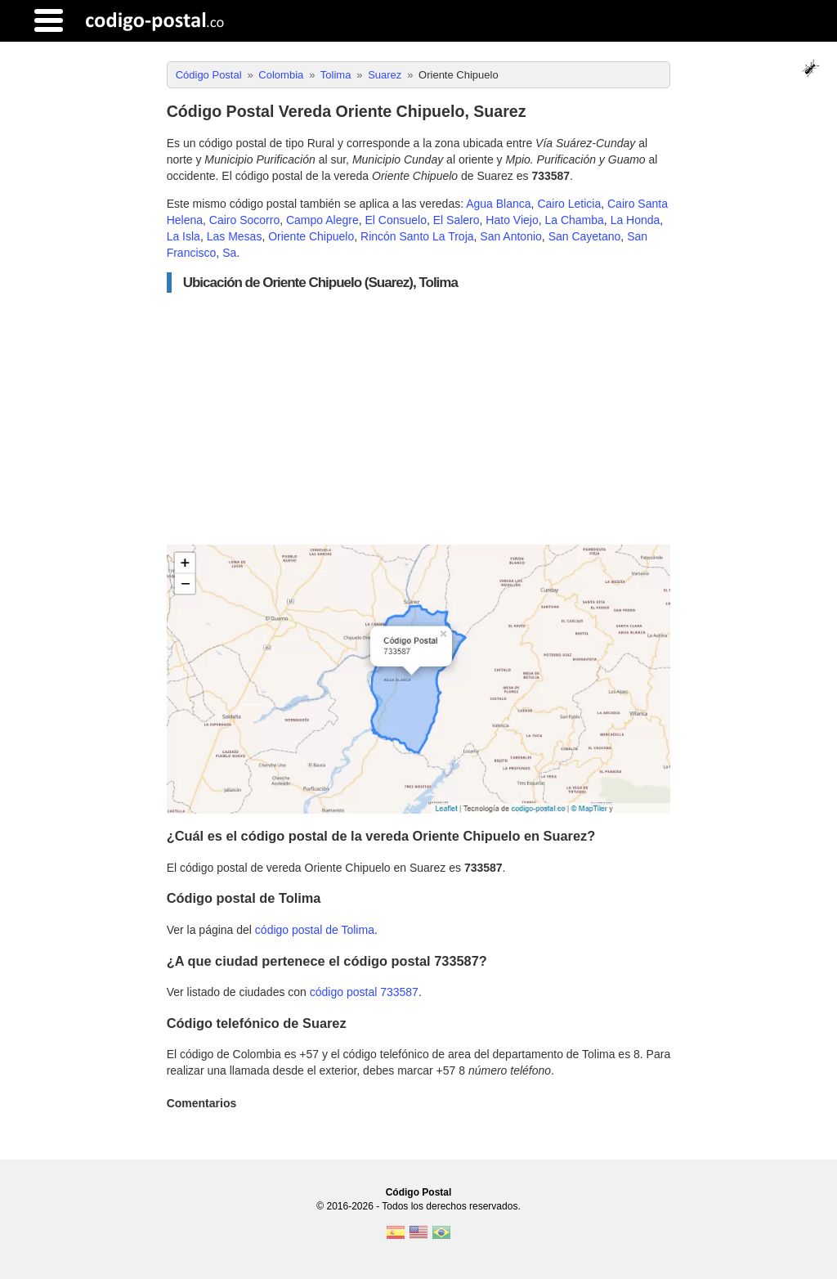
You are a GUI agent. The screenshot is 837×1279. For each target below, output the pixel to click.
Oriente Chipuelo (311, 236)
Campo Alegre (322, 220)
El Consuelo (396, 220)
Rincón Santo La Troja (417, 236)
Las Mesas (234, 236)
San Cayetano (584, 236)
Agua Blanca (498, 203)
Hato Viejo (512, 220)
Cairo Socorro (244, 220)
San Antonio (511, 236)
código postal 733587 (364, 992)
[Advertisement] (419, 418)
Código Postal (419, 1192)
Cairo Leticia (569, 203)
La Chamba (573, 220)
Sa (229, 252)
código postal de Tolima (314, 929)
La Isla (183, 236)
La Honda (635, 220)
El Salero (456, 220)
